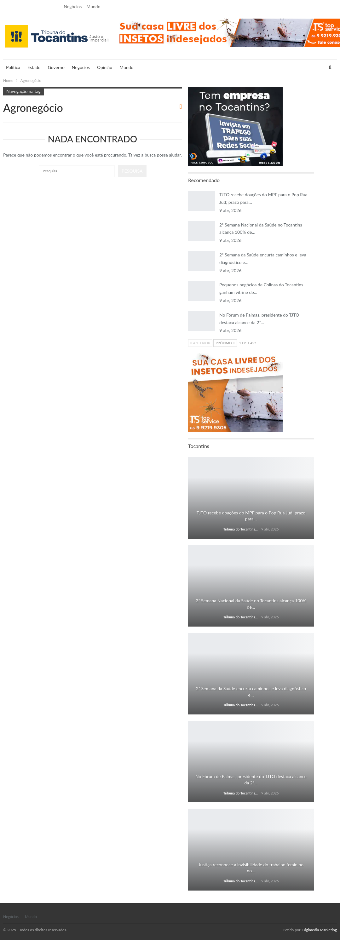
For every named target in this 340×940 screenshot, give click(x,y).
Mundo (93, 6)
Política (13, 67)
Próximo (225, 343)
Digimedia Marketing (319, 929)
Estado (34, 67)
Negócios (73, 6)
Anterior (200, 343)
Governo (56, 67)
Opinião (104, 67)
